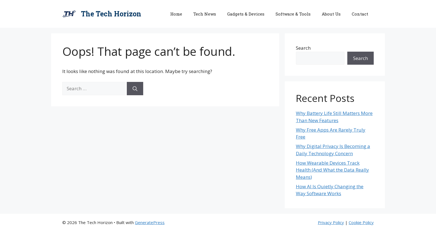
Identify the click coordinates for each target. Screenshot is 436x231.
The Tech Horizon (111, 13)
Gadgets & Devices (245, 14)
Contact (360, 14)
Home (176, 14)
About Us (331, 14)
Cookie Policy (361, 222)
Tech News (204, 14)
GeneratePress (150, 222)
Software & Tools (293, 14)
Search (303, 48)
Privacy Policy (331, 222)
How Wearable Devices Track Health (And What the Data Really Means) (332, 170)
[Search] (135, 88)
